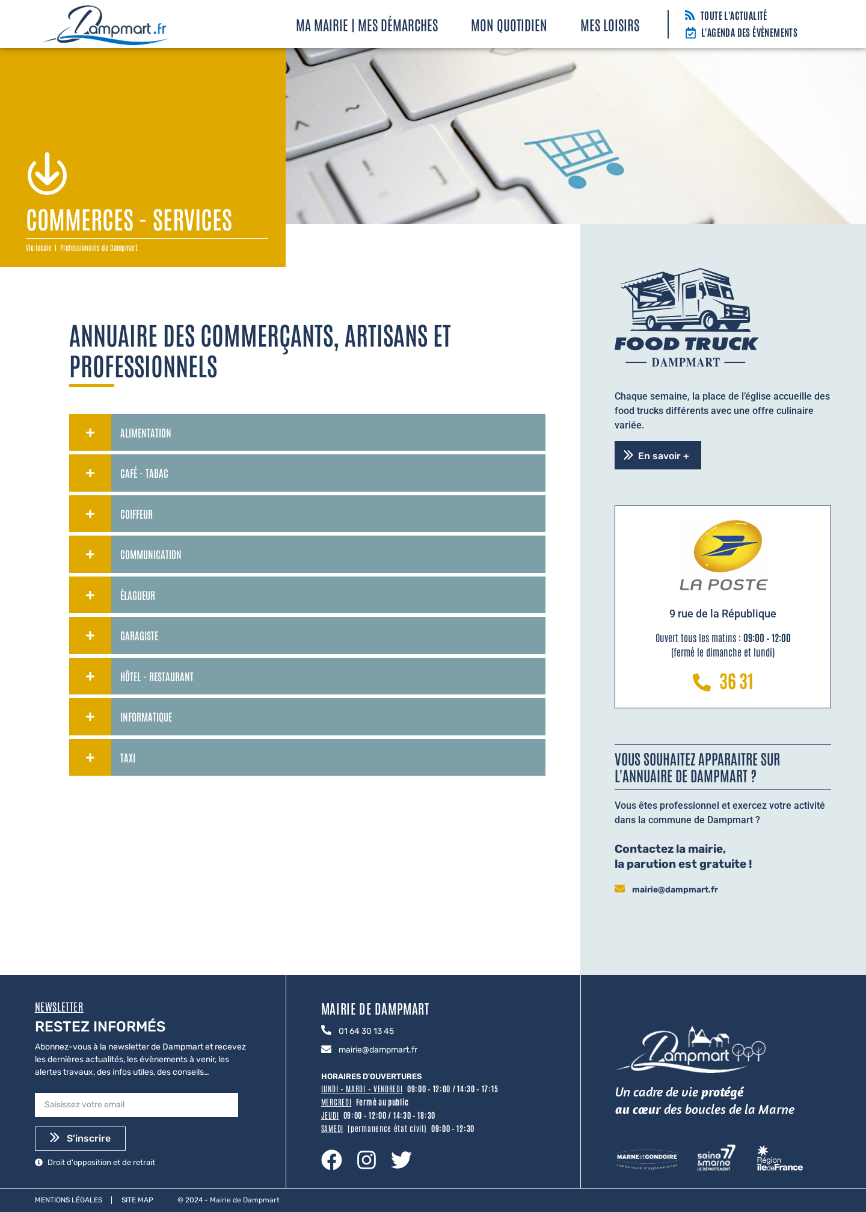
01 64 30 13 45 (366, 1031)
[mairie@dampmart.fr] (620, 889)
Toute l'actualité (734, 15)
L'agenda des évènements (749, 32)
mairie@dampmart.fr (675, 890)
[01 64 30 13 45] (326, 1031)
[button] (658, 455)
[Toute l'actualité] (690, 16)
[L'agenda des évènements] (690, 33)
